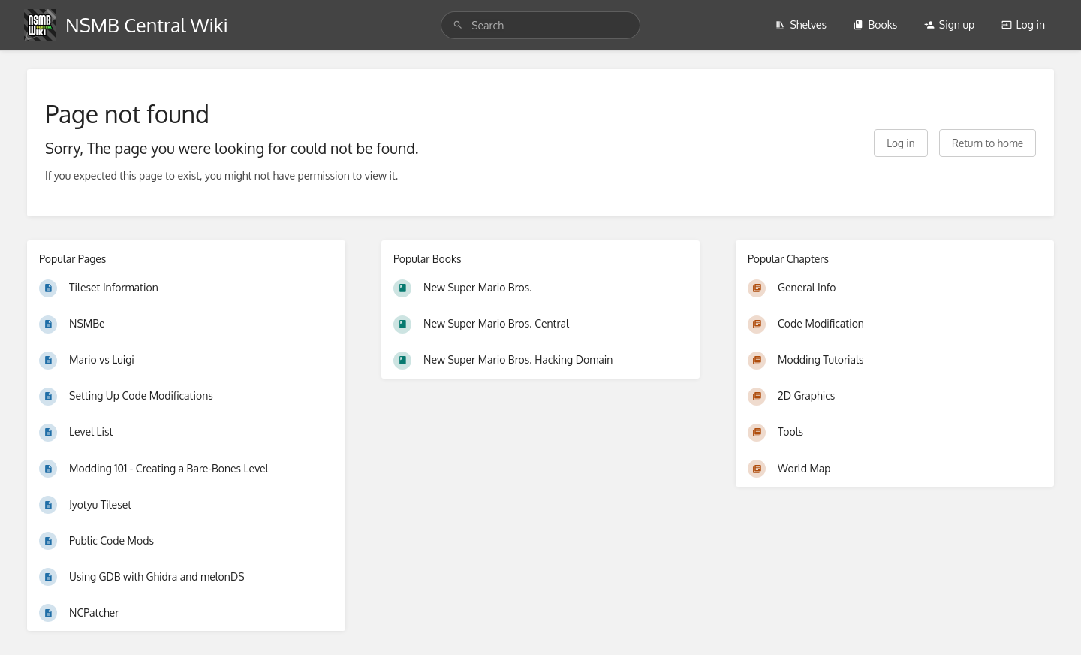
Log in (1023, 24)
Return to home (987, 143)
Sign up (949, 24)
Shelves (801, 24)
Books (875, 24)
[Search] (458, 25)
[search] (540, 25)
